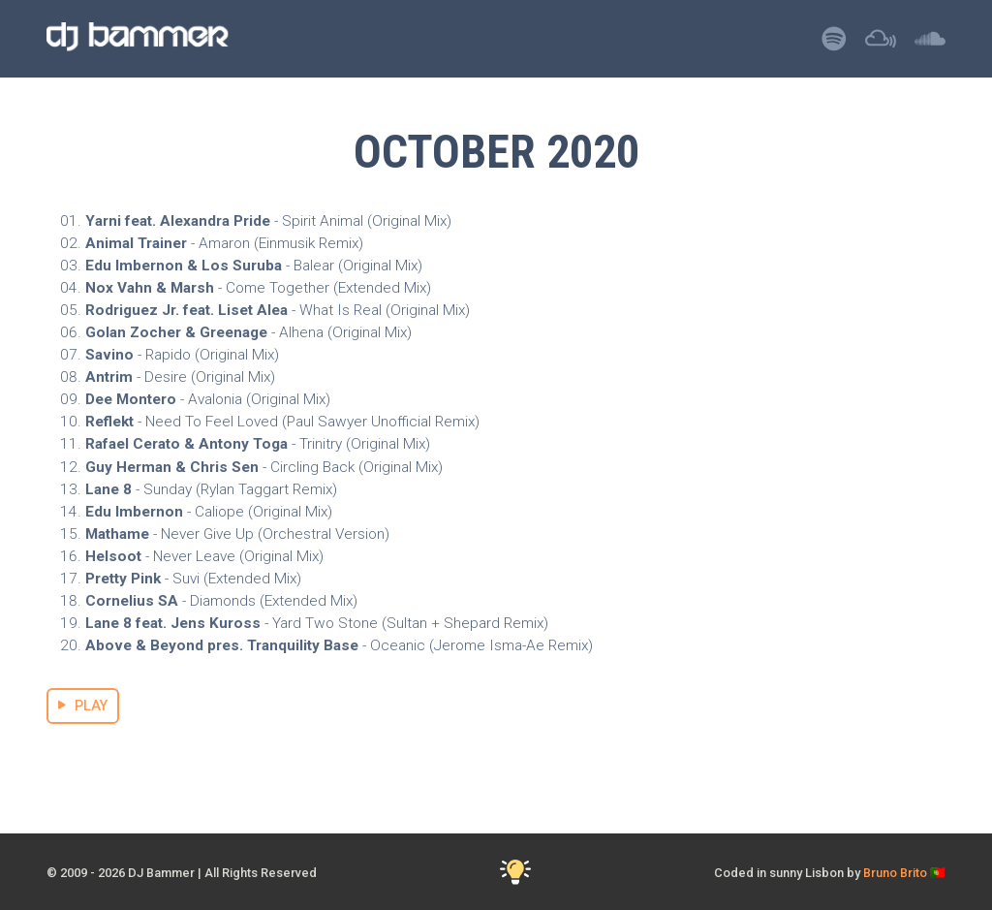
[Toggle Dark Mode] (515, 872)
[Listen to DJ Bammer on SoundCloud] (930, 44)
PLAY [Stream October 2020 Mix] (83, 706)
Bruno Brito (895, 872)
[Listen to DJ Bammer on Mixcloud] (880, 44)
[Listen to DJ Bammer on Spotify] (834, 44)
